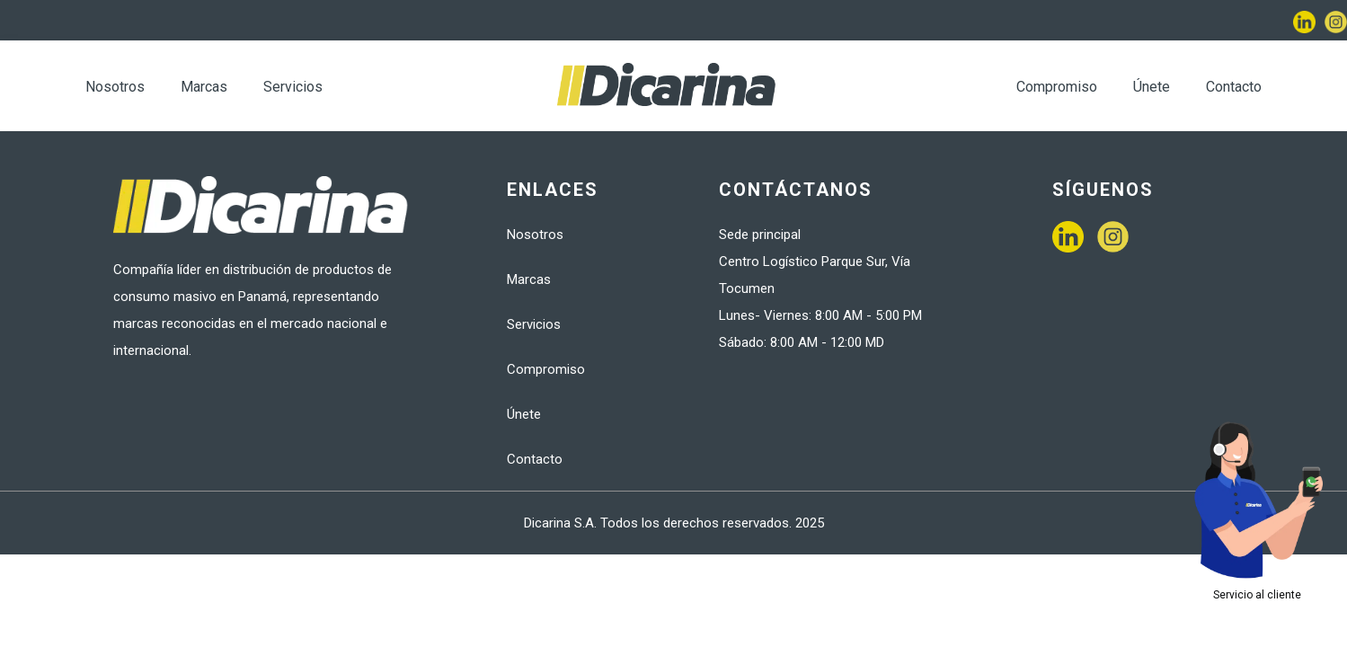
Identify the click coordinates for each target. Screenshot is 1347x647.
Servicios (293, 86)
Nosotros (115, 86)
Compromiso (1056, 86)
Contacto (1234, 86)
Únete (1151, 86)
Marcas (204, 86)
